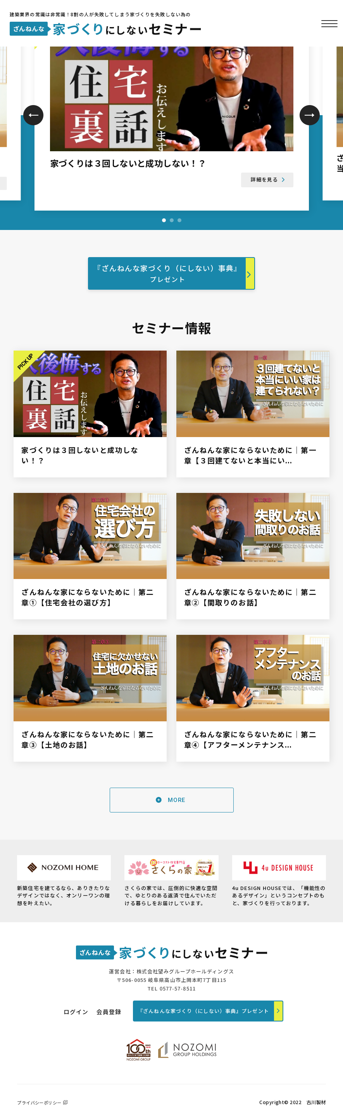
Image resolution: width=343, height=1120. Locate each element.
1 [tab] (164, 220)
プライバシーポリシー (39, 1102)
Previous (33, 115)
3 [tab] (179, 220)
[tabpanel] (171, 109)
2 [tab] (172, 220)
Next (310, 115)
